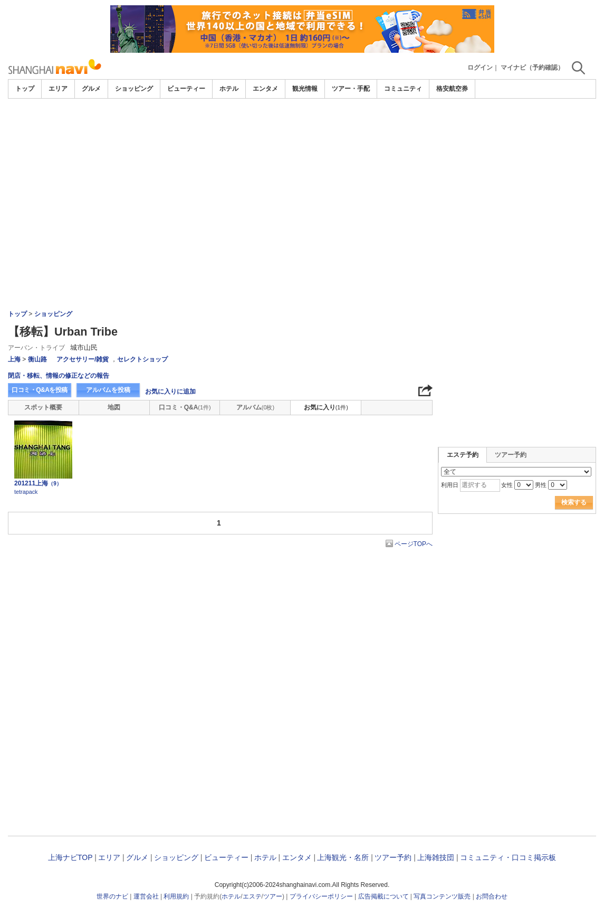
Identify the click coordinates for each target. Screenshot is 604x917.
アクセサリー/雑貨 (82, 359)
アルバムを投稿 (108, 390)
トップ (24, 88)
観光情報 (305, 88)
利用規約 (176, 896)
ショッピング (134, 88)
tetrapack (25, 492)
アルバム (255, 407)
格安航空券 (452, 88)
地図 (114, 407)
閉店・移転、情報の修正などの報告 (58, 375)
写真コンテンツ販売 (442, 896)
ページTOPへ (414, 544)
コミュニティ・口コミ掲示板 (508, 857)
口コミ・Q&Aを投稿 (40, 390)
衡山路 (37, 359)
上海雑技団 (435, 857)
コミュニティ (403, 88)
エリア (58, 88)
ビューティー (186, 88)
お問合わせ (491, 896)
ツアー (272, 896)
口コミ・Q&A (185, 407)
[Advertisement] (302, 178)
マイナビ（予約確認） (532, 67)
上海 (14, 359)
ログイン (480, 67)
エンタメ (265, 88)
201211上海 (38, 483)
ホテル (228, 88)
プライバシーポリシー (321, 896)
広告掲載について (383, 896)
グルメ (91, 88)
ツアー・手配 (351, 88)
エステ (252, 896)
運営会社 (146, 896)
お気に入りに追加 (170, 391)
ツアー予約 (510, 454)
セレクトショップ (142, 359)
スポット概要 (43, 407)
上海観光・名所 (343, 857)
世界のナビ (112, 896)
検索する (574, 502)
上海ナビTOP (70, 857)
